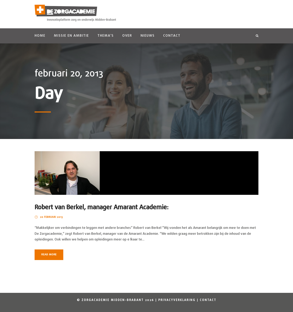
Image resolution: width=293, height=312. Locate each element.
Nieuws (148, 35)
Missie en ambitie (71, 35)
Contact (171, 35)
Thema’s (105, 35)
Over (127, 35)
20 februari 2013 (51, 217)
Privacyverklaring (177, 300)
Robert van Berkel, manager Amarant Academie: (101, 207)
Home (40, 35)
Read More (49, 255)
